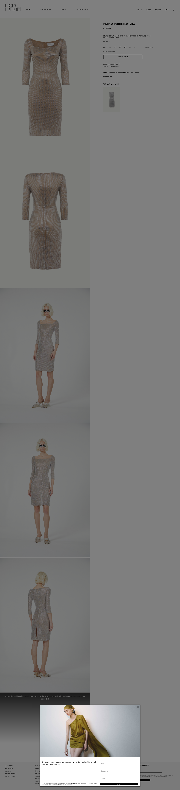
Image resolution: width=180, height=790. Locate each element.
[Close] (138, 707)
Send (119, 784)
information (73, 783)
